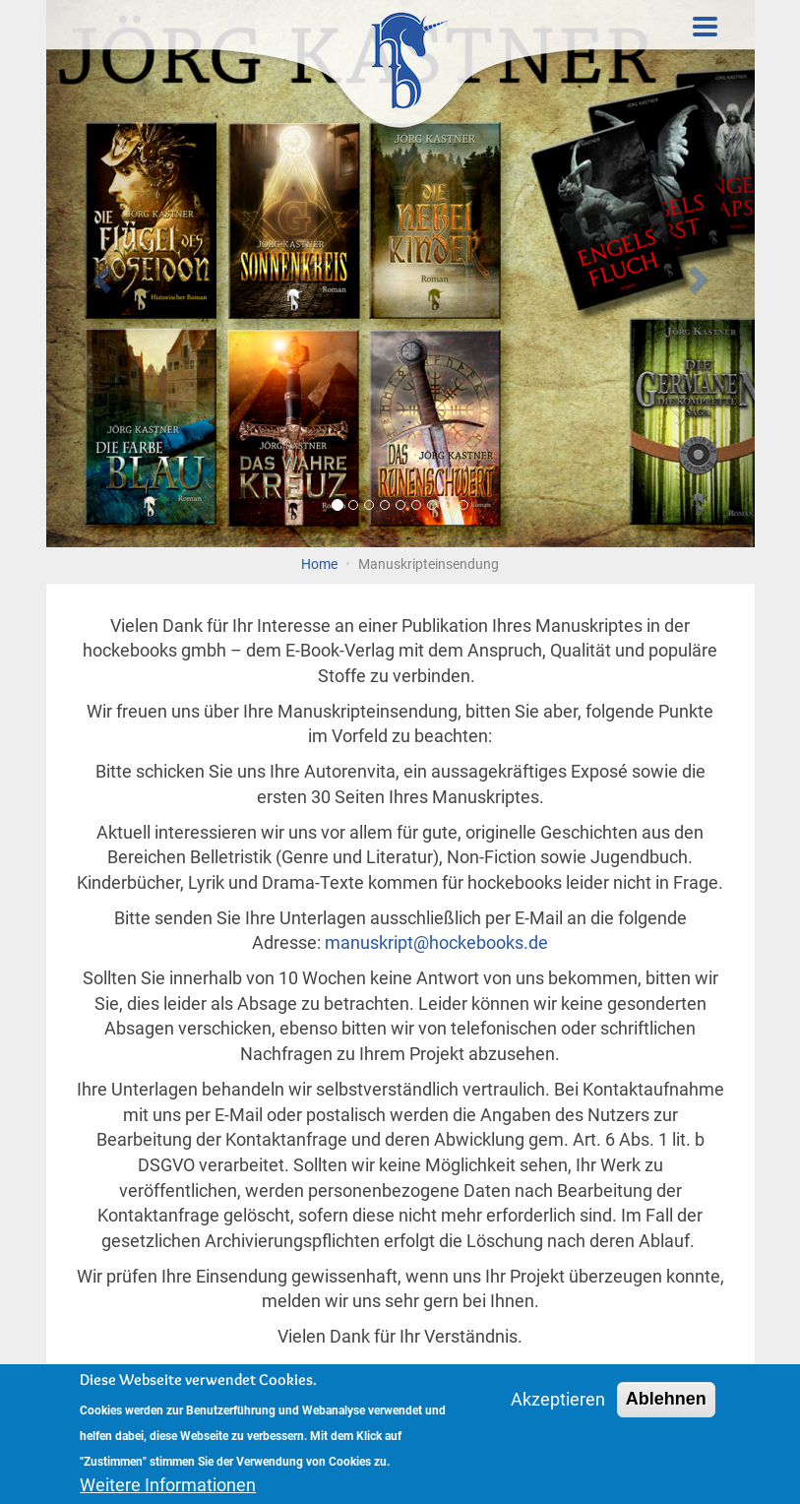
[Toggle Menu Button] (705, 26)
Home (319, 564)
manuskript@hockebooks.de (436, 942)
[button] (99, 273)
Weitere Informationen (168, 1486)
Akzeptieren (558, 1402)
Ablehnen (666, 1401)
